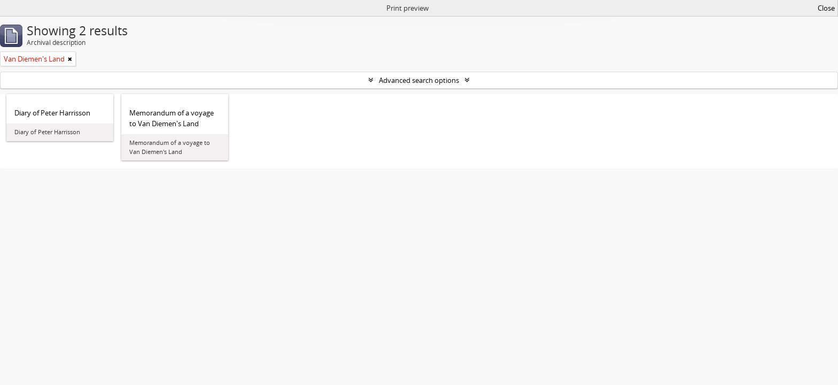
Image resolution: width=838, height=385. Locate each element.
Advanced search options (419, 80)
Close (826, 8)
